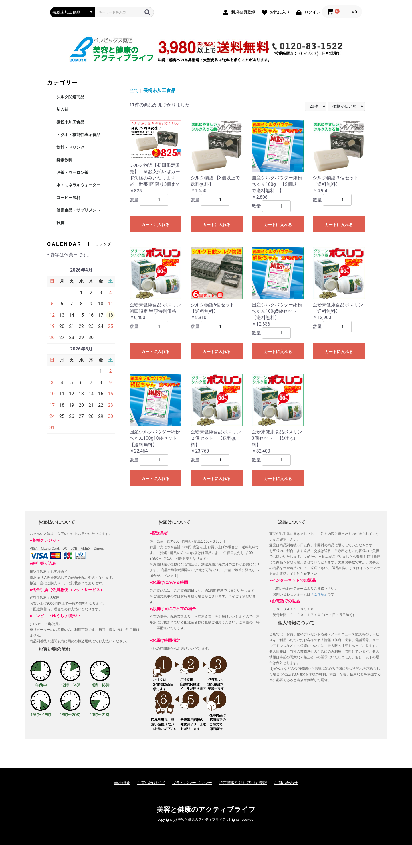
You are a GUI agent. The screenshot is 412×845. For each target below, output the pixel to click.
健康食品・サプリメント (78, 210)
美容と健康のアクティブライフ (206, 810)
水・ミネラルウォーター (78, 185)
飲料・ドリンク (70, 147)
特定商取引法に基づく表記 (243, 782)
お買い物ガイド (151, 782)
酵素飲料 (64, 160)
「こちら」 (319, 594)
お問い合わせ (286, 782)
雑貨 (60, 222)
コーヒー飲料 (68, 197)
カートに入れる (155, 224)
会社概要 (122, 782)
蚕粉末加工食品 (70, 122)
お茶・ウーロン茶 (72, 172)
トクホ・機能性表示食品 (78, 134)
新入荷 (62, 109)
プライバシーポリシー (192, 782)
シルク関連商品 (70, 97)
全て (134, 90)
